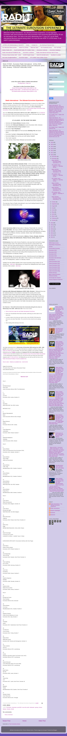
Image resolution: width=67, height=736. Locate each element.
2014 (52, 233)
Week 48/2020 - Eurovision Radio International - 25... (57, 170)
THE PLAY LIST (24, 376)
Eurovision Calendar (42, 50)
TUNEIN (13, 352)
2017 (52, 227)
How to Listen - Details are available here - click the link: (15, 361)
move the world (25, 707)
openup (36, 707)
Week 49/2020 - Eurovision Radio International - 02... (57, 161)
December (54, 156)
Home (27, 45)
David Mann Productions (55, 244)
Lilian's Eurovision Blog (54, 270)
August (54, 206)
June (53, 210)
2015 (52, 231)
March (53, 216)
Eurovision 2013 (53, 250)
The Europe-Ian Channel (55, 277)
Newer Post (6, 721)
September (54, 203)
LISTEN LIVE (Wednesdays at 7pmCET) (13, 45)
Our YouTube (57, 47)
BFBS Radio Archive (54, 243)
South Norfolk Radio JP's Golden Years (24, 50)
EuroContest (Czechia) (54, 248)
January (54, 220)
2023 (52, 148)
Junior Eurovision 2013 (54, 261)
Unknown (53, 512)
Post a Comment (9, 714)
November (54, 158)
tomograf (45, 730)
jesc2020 (19, 707)
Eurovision (8, 707)
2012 (52, 237)
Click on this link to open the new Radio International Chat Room (20, 311)
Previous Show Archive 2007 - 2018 (11, 55)
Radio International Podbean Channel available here (14, 358)
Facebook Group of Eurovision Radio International (34, 353)
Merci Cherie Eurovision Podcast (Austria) (54, 275)
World (12, 709)
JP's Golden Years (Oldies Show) (38, 57)
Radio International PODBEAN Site (11, 52)
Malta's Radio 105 (7, 50)
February (54, 218)
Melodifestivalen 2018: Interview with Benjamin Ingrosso (59, 330)
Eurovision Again (23, 57)
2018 (52, 224)
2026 (52, 142)
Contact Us (34, 45)
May (53, 212)
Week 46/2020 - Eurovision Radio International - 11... (57, 189)
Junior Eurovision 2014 (54, 263)
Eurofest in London (56, 55)
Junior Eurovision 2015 (54, 265)
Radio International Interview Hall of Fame (47, 52)
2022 (52, 150)
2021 (52, 152)
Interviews (14, 707)
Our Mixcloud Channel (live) (47, 45)
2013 (52, 235)
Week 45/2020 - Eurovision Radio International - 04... (57, 198)
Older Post (42, 721)
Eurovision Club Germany (55, 257)
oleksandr (32, 707)
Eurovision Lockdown (28, 52)
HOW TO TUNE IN (7, 350)
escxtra (51, 246)
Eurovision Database (55, 50)
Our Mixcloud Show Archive (9, 47)
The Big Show (21, 83)
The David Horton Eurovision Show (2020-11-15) (24, 91)
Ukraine (9, 709)
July (53, 208)
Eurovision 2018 (53, 255)
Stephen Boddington (55, 510)
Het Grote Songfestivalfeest (9, 57)
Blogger (55, 730)
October (54, 201)
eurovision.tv (52, 259)
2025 (52, 144)
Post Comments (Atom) (14, 724)
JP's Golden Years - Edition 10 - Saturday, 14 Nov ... (57, 180)
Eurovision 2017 (53, 254)
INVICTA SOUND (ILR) (43, 55)
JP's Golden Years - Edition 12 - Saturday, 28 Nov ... (57, 166)
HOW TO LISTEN (23, 47)
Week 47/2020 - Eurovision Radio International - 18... (57, 184)
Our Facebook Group (46, 47)
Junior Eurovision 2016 (54, 267)
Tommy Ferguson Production (56, 279)
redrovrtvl (53, 514)
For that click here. (14, 357)
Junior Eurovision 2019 (54, 269)
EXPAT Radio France (28, 55)
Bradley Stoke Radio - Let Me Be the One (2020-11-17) (24, 89)
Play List (28, 83)
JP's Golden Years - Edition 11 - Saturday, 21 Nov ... (57, 175)
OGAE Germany (53, 272)
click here (29, 109)
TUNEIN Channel (7, 353)
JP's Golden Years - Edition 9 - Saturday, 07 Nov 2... (58, 193)
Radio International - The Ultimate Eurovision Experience (56, 505)
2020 (52, 154)
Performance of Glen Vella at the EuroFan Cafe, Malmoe (59, 434)
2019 (52, 222)
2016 (52, 229)
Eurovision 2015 (53, 252)
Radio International (55, 508)
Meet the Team (34, 47)
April (53, 214)
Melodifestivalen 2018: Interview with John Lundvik (59, 467)
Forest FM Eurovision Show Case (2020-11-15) (24, 88)
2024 (52, 146)
